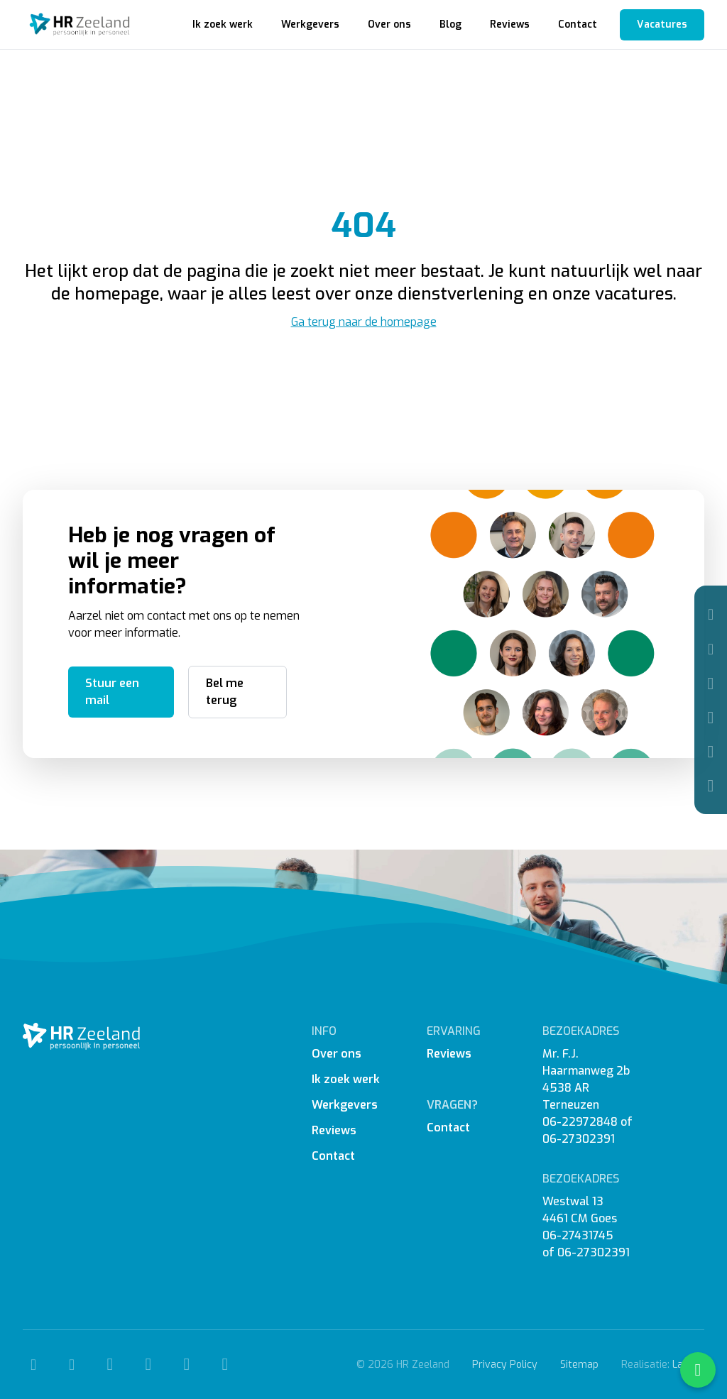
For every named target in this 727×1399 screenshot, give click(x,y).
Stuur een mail (112, 692)
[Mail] (710, 649)
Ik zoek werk (222, 24)
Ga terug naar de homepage (364, 321)
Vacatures (662, 24)
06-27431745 (577, 1235)
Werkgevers (310, 24)
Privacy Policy (504, 1364)
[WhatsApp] (710, 785)
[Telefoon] (710, 614)
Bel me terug (225, 692)
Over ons (389, 24)
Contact (577, 24)
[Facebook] (710, 683)
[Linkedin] (710, 751)
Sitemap (579, 1364)
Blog (450, 24)
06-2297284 (576, 1121)
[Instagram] (710, 717)
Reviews (510, 24)
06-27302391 (578, 1138)
